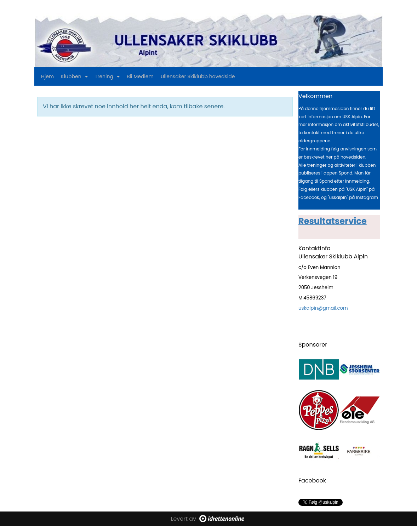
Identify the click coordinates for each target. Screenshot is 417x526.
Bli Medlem (140, 76)
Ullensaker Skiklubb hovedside (198, 76)
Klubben (74, 76)
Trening (107, 76)
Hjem (47, 76)
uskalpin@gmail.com (323, 308)
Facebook (312, 480)
